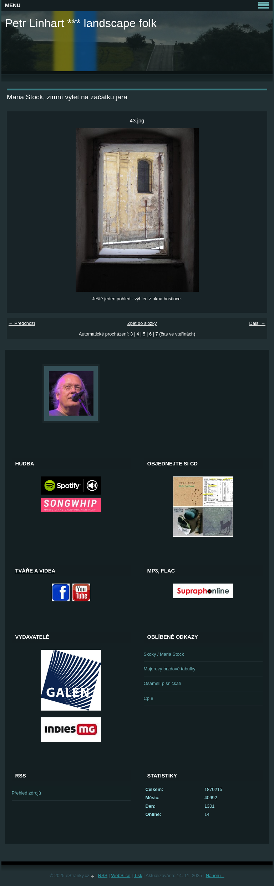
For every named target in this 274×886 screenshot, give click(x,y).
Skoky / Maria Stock (164, 654)
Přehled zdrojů (26, 793)
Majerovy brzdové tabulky (170, 668)
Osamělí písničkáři (162, 683)
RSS (102, 875)
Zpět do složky (142, 323)
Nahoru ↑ (215, 875)
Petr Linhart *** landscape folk (81, 23)
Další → (257, 323)
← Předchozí (22, 323)
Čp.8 (148, 698)
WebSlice (121, 875)
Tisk (138, 875)
